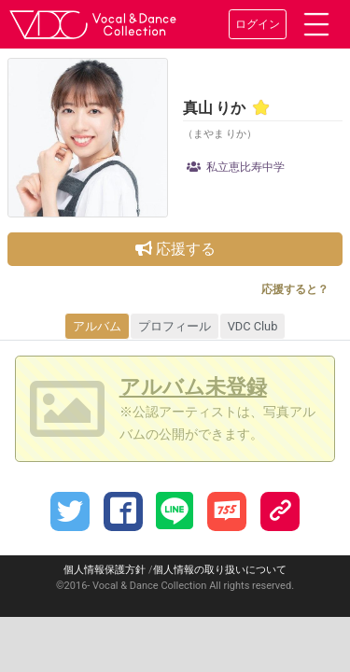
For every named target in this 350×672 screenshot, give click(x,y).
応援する (175, 249)
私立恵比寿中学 (236, 167)
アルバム (97, 326)
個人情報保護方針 (104, 570)
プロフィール (174, 326)
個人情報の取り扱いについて (220, 570)
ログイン (257, 24)
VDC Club (253, 326)
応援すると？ (295, 289)
